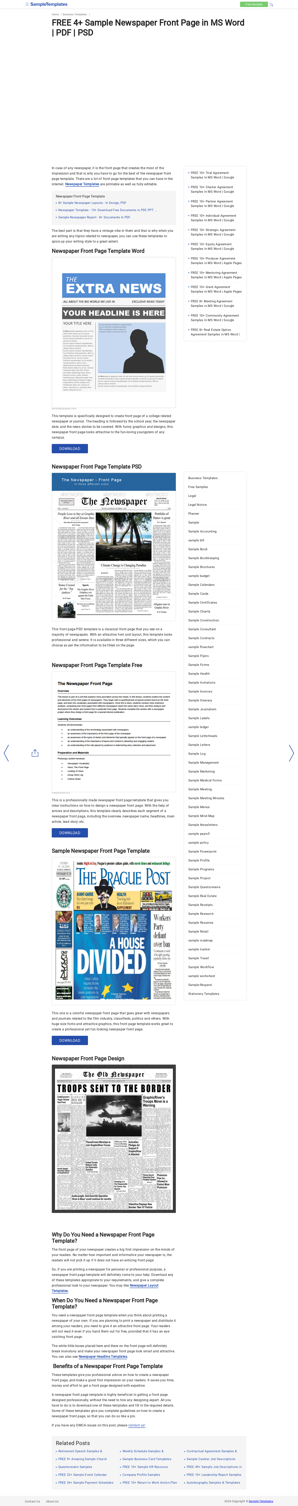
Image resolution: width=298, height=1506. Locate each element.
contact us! (136, 1425)
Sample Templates (261, 1501)
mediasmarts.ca (61, 792)
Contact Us (32, 1501)
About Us (52, 1501)
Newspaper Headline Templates (103, 1357)
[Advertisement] (149, 70)
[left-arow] (6, 753)
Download (69, 448)
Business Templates (75, 14)
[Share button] (35, 753)
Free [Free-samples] (254, 4)
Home (55, 14)
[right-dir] (291, 753)
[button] (271, 4)
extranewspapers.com (64, 408)
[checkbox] (27, 4)
